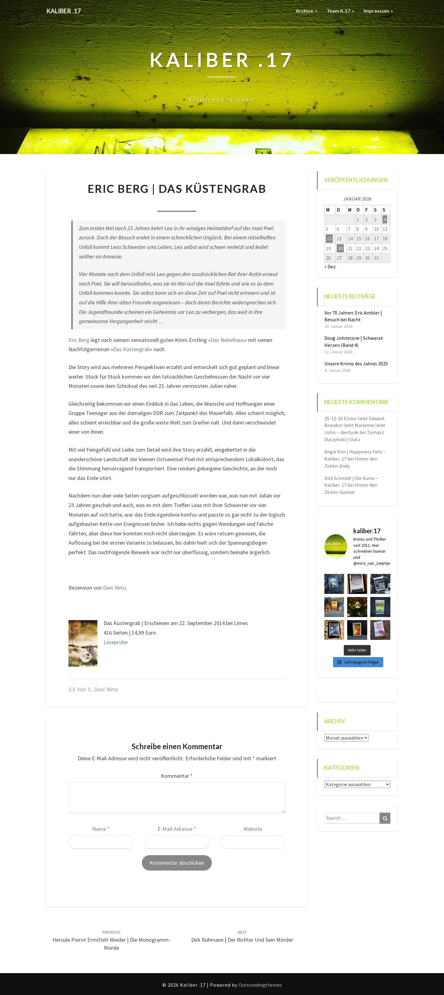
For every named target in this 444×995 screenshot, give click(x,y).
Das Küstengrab (131, 349)
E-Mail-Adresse (177, 828)
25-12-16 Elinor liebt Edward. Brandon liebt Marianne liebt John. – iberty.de (354, 425)
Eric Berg (78, 339)
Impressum (378, 11)
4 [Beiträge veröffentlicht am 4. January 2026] (385, 219)
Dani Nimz (106, 689)
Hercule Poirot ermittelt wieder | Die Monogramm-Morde (111, 940)
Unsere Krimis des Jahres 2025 (356, 363)
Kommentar (177, 775)
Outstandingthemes (260, 985)
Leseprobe (116, 642)
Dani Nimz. (115, 587)
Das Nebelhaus (228, 339)
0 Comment (216, 203)
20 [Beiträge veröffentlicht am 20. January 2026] (340, 248)
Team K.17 (340, 11)
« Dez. (330, 266)
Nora (137, 203)
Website (253, 828)
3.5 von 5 (79, 689)
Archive (306, 11)
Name (101, 828)
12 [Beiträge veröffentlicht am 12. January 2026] (329, 238)
